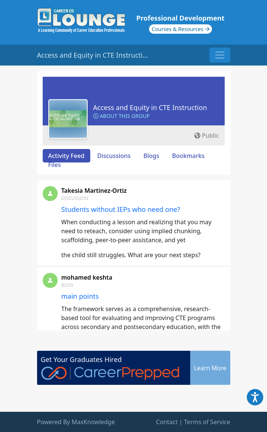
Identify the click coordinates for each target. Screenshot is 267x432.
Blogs (151, 156)
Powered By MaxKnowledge (76, 422)
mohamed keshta (86, 277)
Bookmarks (188, 156)
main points (80, 296)
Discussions (114, 156)
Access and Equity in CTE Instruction (150, 107)
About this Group (121, 115)
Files (54, 165)
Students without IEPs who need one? (120, 209)
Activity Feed (66, 156)
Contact (167, 422)
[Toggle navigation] (219, 55)
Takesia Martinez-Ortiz (94, 190)
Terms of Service (207, 422)
